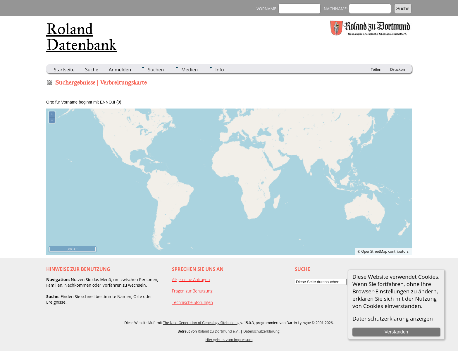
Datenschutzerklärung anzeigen (392, 318)
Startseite (64, 69)
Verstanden (396, 331)
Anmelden (120, 69)
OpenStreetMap (374, 251)
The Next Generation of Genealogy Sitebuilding (201, 322)
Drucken (397, 69)
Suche (91, 69)
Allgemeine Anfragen (191, 279)
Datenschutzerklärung (261, 331)
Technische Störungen (192, 302)
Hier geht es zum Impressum (229, 339)
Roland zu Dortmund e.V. (218, 331)
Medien (189, 69)
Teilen (376, 69)
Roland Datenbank (81, 36)
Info (219, 69)
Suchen (156, 69)
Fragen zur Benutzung (192, 291)
